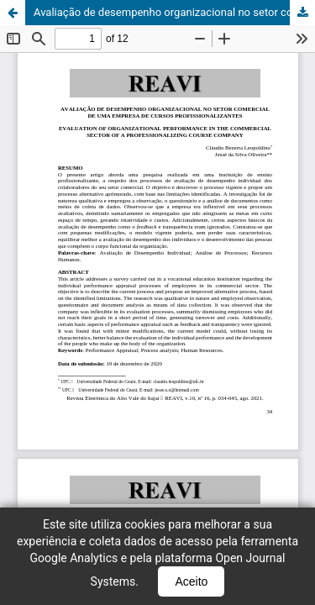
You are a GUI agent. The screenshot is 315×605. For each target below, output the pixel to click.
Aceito (191, 581)
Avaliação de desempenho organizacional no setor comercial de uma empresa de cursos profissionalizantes (174, 12)
